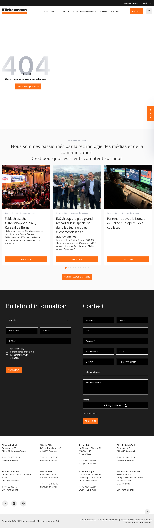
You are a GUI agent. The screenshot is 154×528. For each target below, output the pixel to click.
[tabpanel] (26, 215)
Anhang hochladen (115, 405)
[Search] (149, 11)
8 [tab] (83, 267)
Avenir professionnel (84, 11)
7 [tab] (80, 267)
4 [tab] (73, 267)
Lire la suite (26, 259)
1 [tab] (66, 268)
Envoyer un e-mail (10, 460)
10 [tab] (88, 267)
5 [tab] (75, 267)
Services (64, 11)
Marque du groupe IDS (48, 521)
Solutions (49, 11)
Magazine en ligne (131, 3)
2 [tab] (68, 267)
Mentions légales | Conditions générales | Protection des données (111, 519)
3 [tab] (70, 267)
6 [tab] (78, 267)
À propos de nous (109, 11)
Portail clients (147, 3)
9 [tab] (85, 267)
